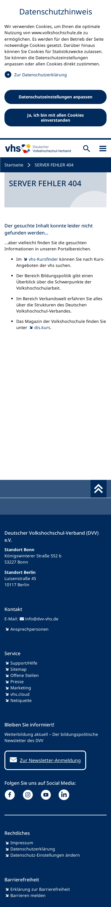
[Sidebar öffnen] (103, 148)
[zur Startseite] (36, 148)
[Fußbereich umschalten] (99, 489)
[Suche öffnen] (86, 148)
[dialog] (55, 70)
